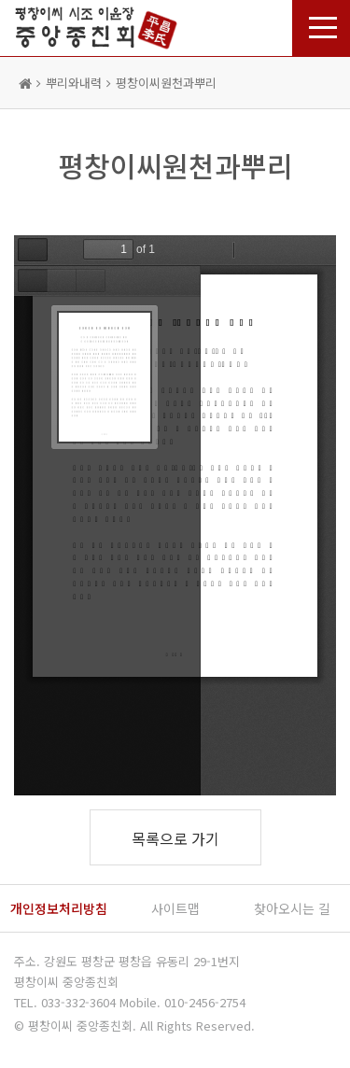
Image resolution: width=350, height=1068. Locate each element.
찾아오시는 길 (292, 908)
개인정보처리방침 (58, 908)
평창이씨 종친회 (95, 26)
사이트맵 (175, 908)
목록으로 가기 (175, 838)
